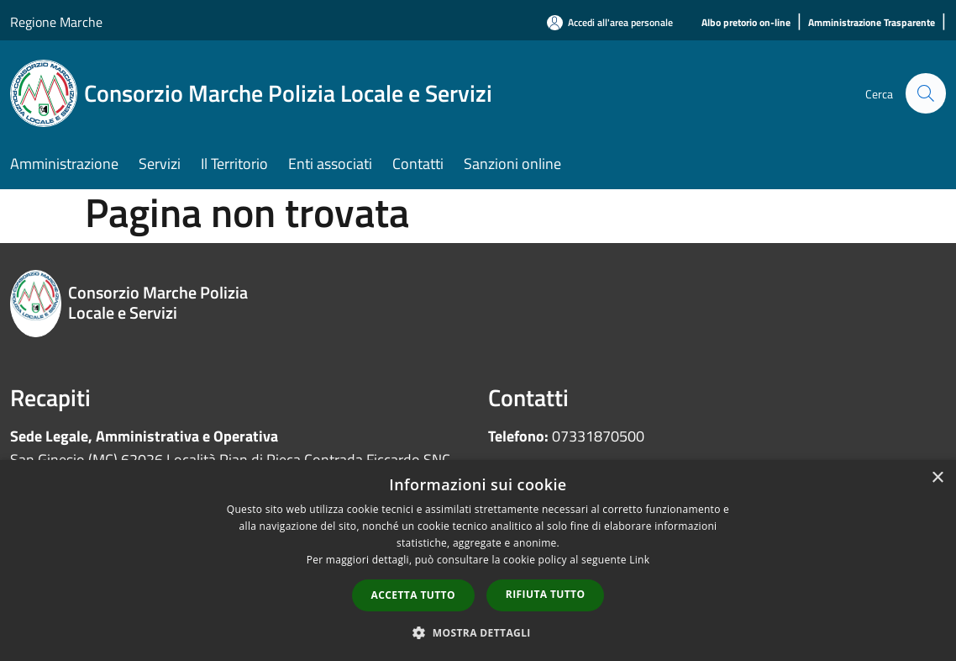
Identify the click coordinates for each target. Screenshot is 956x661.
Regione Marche (56, 22)
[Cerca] (926, 93)
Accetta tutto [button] (413, 595)
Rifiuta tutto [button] (546, 594)
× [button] (937, 478)
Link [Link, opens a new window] (639, 560)
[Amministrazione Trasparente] (871, 23)
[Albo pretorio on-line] (746, 23)
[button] (478, 632)
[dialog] (478, 560)
